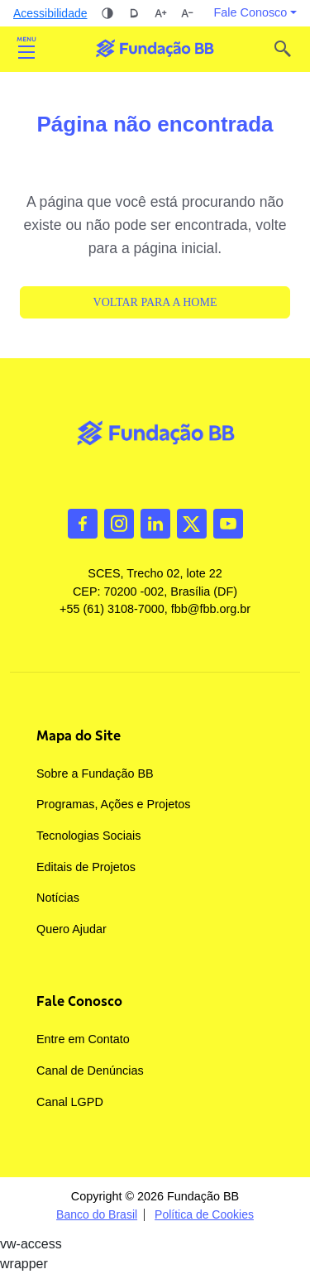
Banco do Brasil (96, 1215)
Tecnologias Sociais (88, 835)
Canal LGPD (69, 1102)
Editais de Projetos (86, 867)
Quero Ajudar (71, 929)
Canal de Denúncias (90, 1070)
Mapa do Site (78, 735)
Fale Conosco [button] (251, 12)
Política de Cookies (204, 1215)
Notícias (57, 897)
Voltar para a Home (155, 302)
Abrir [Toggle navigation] (26, 48)
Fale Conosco (79, 1001)
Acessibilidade (50, 13)
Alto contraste (107, 13)
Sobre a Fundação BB (95, 773)
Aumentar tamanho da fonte (160, 13)
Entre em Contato (83, 1039)
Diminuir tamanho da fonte (186, 13)
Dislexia (134, 13)
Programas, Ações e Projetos (113, 804)
